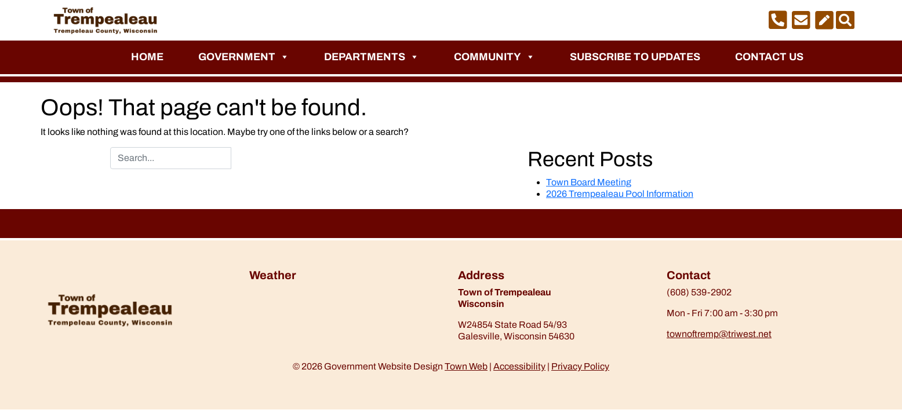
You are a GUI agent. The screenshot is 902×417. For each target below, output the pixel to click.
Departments (371, 57)
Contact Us (769, 57)
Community (494, 57)
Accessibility (519, 366)
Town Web (466, 366)
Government (243, 57)
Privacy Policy (580, 366)
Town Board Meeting (588, 182)
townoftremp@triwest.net (719, 334)
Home (147, 57)
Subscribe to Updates (635, 57)
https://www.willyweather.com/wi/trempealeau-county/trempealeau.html (310, 317)
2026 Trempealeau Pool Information (619, 194)
